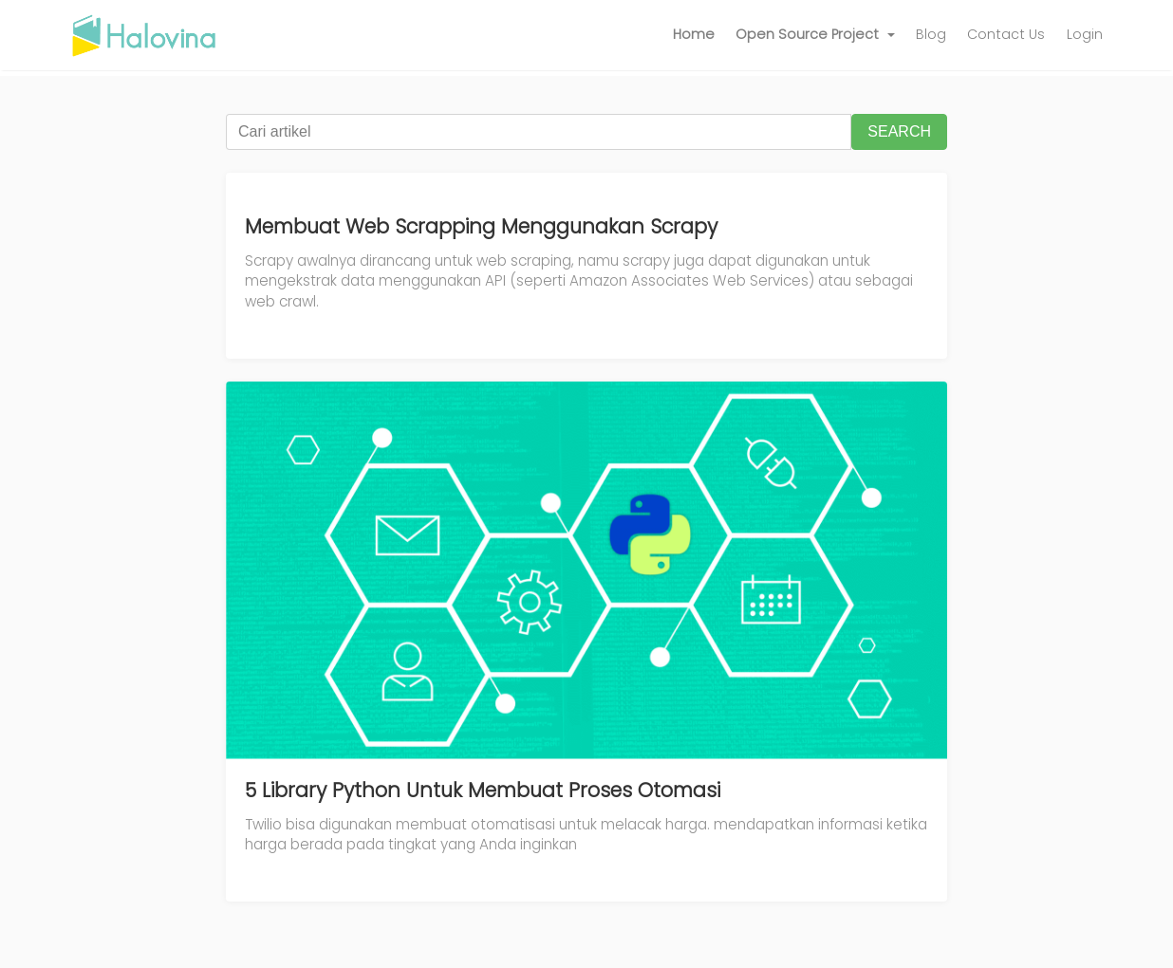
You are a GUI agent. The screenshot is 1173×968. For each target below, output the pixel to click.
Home (694, 34)
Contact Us (1006, 34)
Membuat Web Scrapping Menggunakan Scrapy (481, 226)
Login (1085, 34)
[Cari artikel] (538, 132)
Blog (931, 34)
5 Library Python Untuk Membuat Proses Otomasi (482, 790)
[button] (815, 35)
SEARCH (899, 131)
